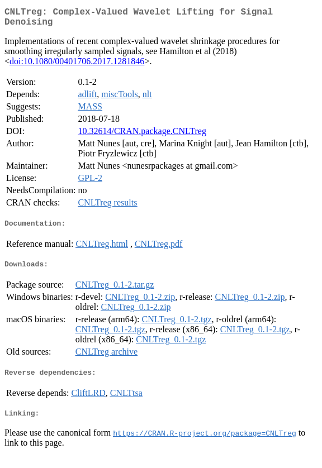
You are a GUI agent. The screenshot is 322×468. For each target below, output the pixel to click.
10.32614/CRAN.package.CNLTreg (142, 135)
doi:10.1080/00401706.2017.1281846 (77, 65)
